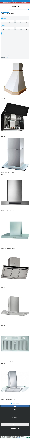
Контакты (15, 415)
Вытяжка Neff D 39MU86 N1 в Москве (8, 286)
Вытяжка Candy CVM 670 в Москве (7, 172)
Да (6, 12)
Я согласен (27, 437)
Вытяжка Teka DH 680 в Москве (7, 323)
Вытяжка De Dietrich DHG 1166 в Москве (9, 361)
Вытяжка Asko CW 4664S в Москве (7, 210)
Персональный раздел (15, 432)
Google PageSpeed (24, 2)
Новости (15, 410)
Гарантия (15, 414)
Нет (2, 12)
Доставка (15, 412)
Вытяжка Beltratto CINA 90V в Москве (8, 134)
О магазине (15, 413)
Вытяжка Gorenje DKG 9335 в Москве (8, 399)
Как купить (15, 411)
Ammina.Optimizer (16, 2)
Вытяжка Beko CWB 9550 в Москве (8, 248)
